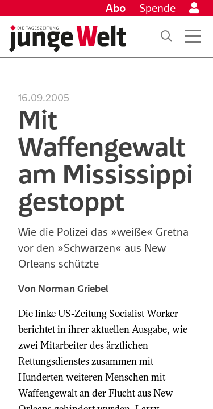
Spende (157, 8)
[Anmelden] (194, 8)
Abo (116, 8)
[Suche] (166, 36)
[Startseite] (67, 38)
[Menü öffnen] (192, 36)
